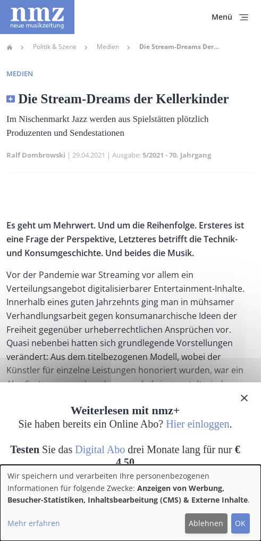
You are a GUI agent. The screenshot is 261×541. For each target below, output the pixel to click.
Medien (108, 47)
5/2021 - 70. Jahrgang (176, 155)
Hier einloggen (197, 424)
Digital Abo (100, 449)
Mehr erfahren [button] (33, 523)
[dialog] (130, 503)
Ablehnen (206, 523)
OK (240, 523)
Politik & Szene (55, 47)
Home (9, 47)
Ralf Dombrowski (35, 155)
